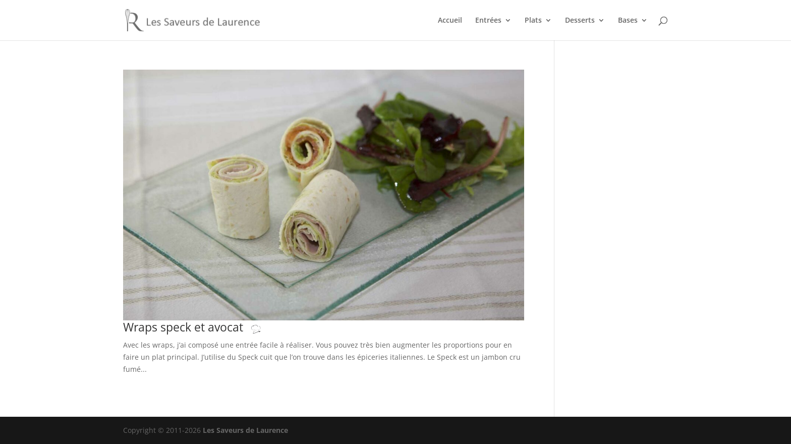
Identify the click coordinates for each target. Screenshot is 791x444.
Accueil (450, 21)
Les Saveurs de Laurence (245, 430)
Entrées (488, 21)
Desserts (580, 21)
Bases (628, 21)
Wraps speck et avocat (202, 327)
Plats (533, 21)
